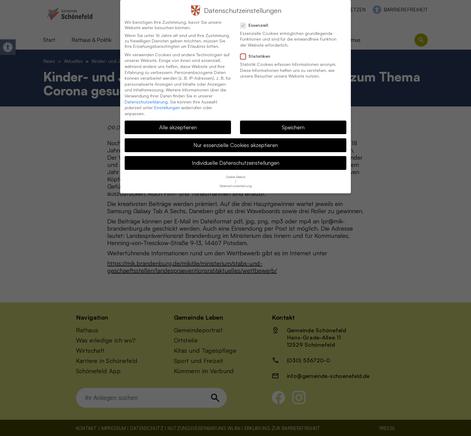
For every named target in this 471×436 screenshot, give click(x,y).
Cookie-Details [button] (235, 170)
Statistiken (257, 49)
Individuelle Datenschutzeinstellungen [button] (235, 156)
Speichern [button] (293, 120)
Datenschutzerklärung (146, 95)
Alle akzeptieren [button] (178, 120)
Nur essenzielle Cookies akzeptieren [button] (235, 138)
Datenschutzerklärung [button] (236, 179)
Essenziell (256, 18)
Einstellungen (167, 100)
